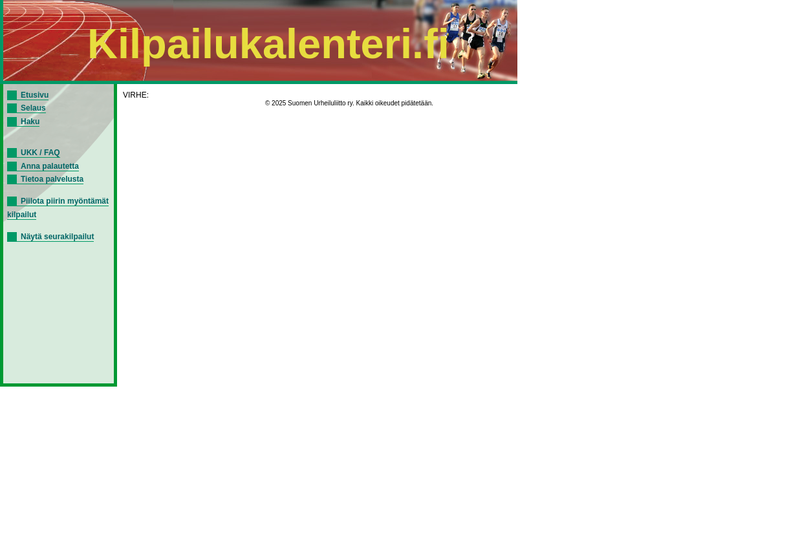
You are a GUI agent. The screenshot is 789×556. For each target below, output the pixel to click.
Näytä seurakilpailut (57, 236)
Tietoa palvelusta (52, 179)
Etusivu (35, 95)
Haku (30, 121)
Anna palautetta (50, 166)
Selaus (33, 107)
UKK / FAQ (40, 152)
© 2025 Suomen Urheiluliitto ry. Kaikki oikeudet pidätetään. (349, 103)
